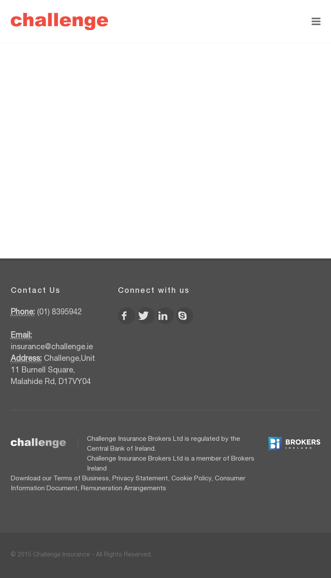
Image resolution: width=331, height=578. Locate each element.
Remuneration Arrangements (123, 489)
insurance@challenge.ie (52, 347)
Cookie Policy (191, 479)
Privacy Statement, (141, 479)
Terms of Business (81, 479)
